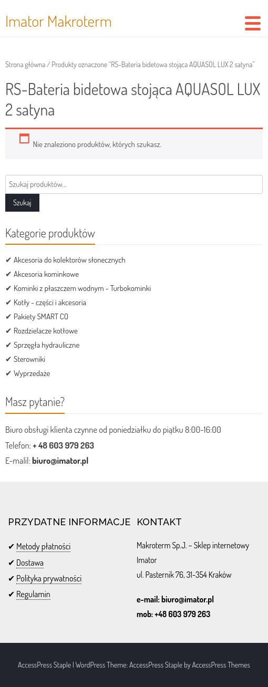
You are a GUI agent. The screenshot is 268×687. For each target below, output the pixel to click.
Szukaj (22, 202)
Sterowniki (29, 359)
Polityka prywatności (48, 578)
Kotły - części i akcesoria (50, 302)
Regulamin (33, 594)
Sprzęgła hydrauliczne (46, 345)
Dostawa (30, 562)
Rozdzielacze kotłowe (46, 331)
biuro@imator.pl (60, 460)
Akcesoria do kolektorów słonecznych (70, 260)
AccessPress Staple (155, 664)
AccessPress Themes (221, 664)
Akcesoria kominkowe (46, 274)
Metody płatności (43, 546)
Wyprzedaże (32, 373)
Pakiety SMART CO (41, 316)
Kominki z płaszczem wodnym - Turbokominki (82, 288)
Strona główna (25, 64)
